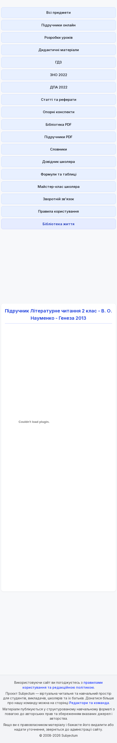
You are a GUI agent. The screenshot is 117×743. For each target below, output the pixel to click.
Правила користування (58, 211)
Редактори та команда (89, 703)
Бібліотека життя (58, 224)
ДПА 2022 (58, 87)
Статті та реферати (58, 99)
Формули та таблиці (59, 174)
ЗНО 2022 (58, 75)
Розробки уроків (58, 37)
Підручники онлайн (58, 25)
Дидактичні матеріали (58, 50)
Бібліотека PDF (59, 124)
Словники (58, 149)
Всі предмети (58, 12)
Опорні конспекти (58, 112)
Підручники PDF (58, 137)
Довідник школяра (58, 161)
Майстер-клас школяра (59, 186)
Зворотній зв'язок (58, 199)
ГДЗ (58, 62)
